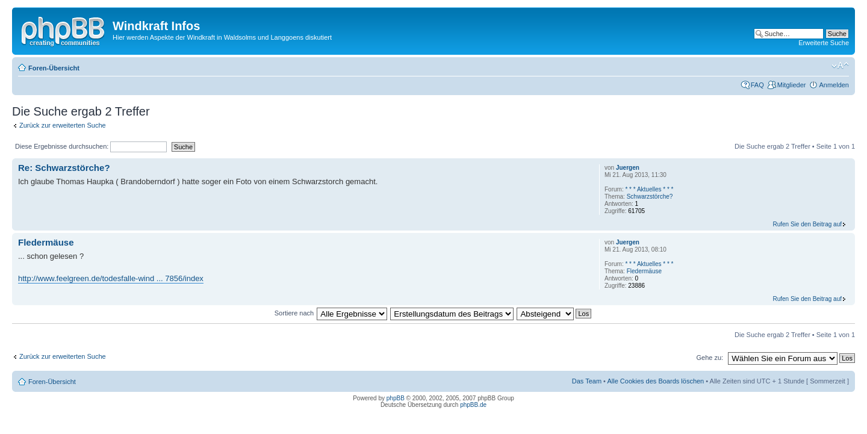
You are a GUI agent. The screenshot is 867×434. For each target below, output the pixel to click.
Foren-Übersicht (53, 68)
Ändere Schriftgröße (840, 65)
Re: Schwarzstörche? (64, 168)
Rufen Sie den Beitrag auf (807, 224)
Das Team (586, 381)
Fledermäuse (46, 242)
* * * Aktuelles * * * (649, 189)
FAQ (757, 84)
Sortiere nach (294, 313)
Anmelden (834, 84)
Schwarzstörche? (650, 196)
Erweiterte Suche (823, 42)
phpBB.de (473, 404)
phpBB (396, 398)
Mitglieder (791, 84)
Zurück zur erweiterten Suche (62, 125)
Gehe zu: (709, 357)
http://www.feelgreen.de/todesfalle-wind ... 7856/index (111, 278)
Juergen (627, 167)
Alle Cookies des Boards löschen (655, 381)
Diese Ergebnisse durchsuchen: (91, 146)
